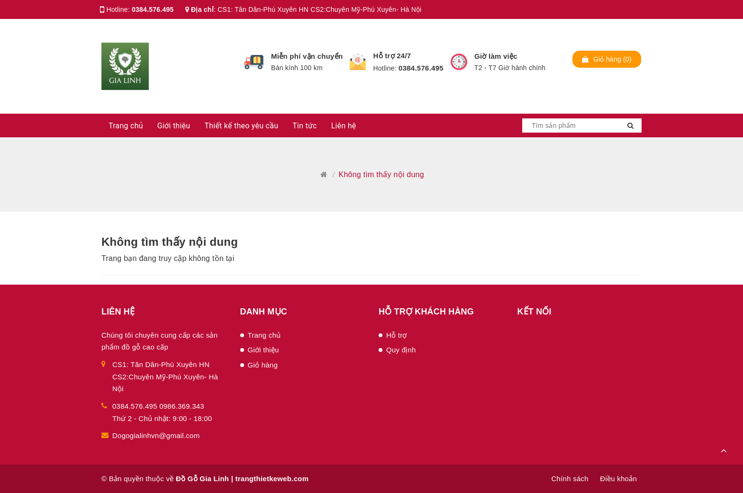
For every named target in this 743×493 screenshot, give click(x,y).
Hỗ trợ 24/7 (392, 56)
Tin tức (304, 125)
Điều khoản (618, 479)
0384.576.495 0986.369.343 (158, 406)
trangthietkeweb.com (272, 479)
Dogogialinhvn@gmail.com (155, 435)
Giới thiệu (173, 125)
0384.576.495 (153, 9)
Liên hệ (343, 125)
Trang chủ (126, 125)
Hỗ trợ (396, 335)
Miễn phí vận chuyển (307, 56)
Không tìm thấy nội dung (169, 241)
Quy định (401, 350)
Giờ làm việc (495, 56)
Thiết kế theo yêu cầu (241, 125)
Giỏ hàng (263, 365)
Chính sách (569, 479)
